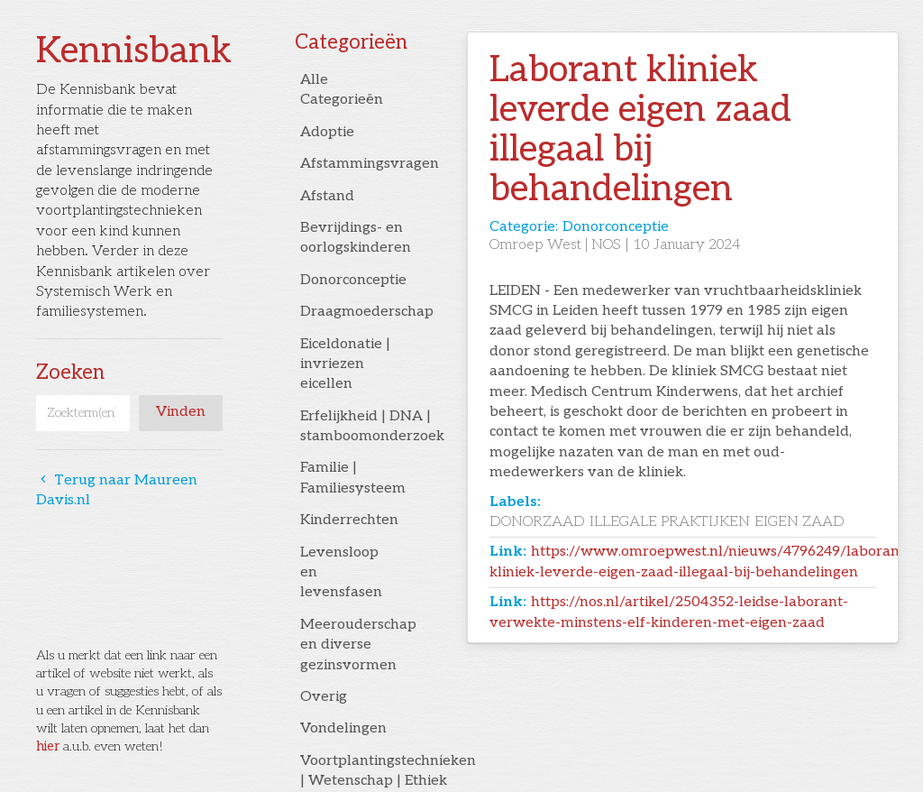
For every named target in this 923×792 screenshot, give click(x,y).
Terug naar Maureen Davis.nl (116, 490)
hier (47, 746)
